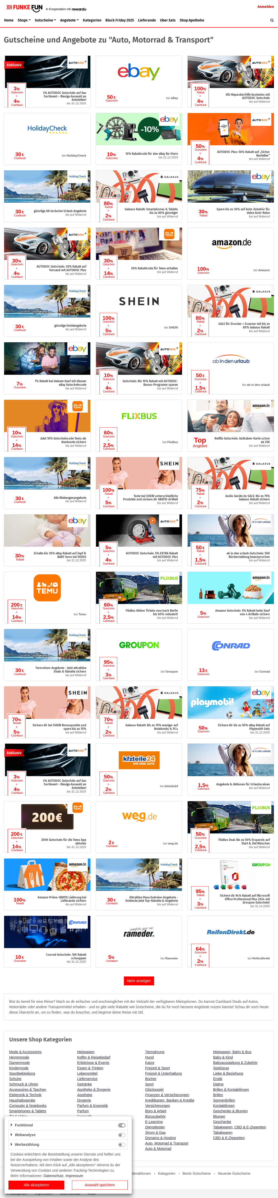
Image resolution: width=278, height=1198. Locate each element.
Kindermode (19, 1068)
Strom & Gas (155, 1132)
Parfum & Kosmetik (92, 1106)
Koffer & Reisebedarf (94, 1057)
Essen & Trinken (90, 1068)
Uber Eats (168, 20)
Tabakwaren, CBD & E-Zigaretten (239, 1127)
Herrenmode (19, 1057)
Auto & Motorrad (158, 1149)
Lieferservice (87, 1079)
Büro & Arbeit (155, 1111)
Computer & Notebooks (28, 1106)
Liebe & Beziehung (228, 1073)
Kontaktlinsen (224, 1106)
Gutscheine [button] (44, 20)
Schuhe (15, 1079)
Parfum (83, 1111)
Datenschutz (53, 1176)
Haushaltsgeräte (22, 1100)
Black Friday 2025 (119, 20)
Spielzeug (221, 1068)
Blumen (219, 1116)
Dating (218, 1084)
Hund (149, 1057)
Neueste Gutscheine (234, 1173)
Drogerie (84, 1100)
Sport (149, 1084)
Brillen (218, 1095)
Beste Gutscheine (197, 1173)
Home (9, 20)
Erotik (217, 1079)
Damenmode (19, 1063)
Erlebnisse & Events (93, 1063)
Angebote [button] (68, 20)
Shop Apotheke (192, 20)
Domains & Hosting (160, 1138)
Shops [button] (23, 20)
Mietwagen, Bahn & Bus (232, 1052)
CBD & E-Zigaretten (229, 1138)
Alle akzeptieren (36, 1185)
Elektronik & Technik (25, 1095)
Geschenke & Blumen (230, 1111)
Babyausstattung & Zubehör (235, 1063)
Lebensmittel (87, 1073)
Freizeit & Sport (157, 1068)
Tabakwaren (223, 1132)
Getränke (84, 1084)
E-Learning (154, 1122)
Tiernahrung (154, 1052)
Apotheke (84, 1095)
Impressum (74, 1176)
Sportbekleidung (22, 1073)
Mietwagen (86, 1052)
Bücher (150, 1079)
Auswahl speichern (100, 1185)
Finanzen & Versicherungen (167, 1095)
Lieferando (147, 20)
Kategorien (92, 20)
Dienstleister (155, 1127)
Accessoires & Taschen (27, 1089)
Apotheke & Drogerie (94, 1089)
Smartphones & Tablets (27, 1111)
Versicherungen (157, 1106)
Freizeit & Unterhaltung (163, 1073)
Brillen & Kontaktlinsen (231, 1089)
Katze (149, 1063)
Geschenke (222, 1122)
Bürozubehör (155, 1116)
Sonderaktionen (138, 1173)
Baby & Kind (223, 1057)
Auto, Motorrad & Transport (166, 1143)
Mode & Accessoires (25, 1052)
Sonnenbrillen (224, 1100)
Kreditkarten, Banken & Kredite (169, 1100)
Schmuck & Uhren (23, 1084)
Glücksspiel (154, 1089)
